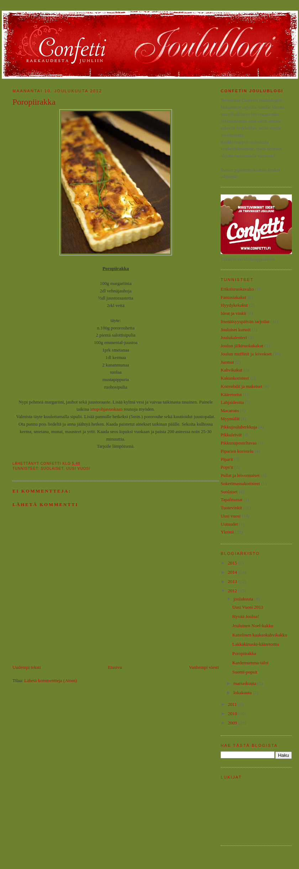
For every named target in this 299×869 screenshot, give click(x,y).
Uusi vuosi (78, 468)
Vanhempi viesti (204, 667)
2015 (233, 563)
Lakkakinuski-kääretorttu (255, 644)
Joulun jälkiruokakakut (242, 345)
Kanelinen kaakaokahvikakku (259, 635)
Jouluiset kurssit (236, 329)
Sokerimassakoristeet (240, 483)
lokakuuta (243, 692)
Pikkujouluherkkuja (239, 427)
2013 (233, 581)
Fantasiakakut (233, 297)
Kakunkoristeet (235, 378)
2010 (233, 713)
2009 (233, 722)
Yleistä (227, 532)
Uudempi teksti (26, 667)
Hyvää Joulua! (245, 616)
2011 (233, 704)
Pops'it (227, 467)
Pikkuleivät (231, 434)
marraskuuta (246, 683)
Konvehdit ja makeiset (241, 386)
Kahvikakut (231, 370)
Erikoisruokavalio (237, 289)
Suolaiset (52, 468)
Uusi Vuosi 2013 (247, 607)
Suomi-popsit (244, 672)
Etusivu (115, 667)
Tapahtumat (231, 499)
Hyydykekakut (234, 305)
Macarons (230, 410)
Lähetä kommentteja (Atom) (50, 680)
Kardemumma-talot (250, 662)
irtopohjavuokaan (106, 409)
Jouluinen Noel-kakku (252, 625)
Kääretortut (231, 394)
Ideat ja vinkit (233, 313)
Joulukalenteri (234, 337)
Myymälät (230, 418)
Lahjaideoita (232, 402)
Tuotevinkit (231, 507)
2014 (233, 572)
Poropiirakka (244, 653)
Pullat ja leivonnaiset (240, 475)
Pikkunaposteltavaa (239, 443)
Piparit (227, 459)
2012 (233, 590)
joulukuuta (244, 599)
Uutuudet (229, 524)
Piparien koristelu (237, 451)
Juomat (227, 362)
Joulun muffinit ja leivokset (246, 354)
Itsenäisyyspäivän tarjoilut (245, 321)
